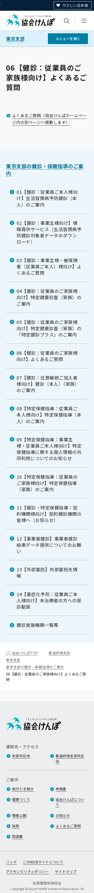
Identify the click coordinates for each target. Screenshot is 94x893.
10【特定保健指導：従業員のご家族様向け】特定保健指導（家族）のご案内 (47, 482)
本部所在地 (21, 755)
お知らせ (63, 815)
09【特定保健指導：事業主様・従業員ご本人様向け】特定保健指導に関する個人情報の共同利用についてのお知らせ (49, 449)
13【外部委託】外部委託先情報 (47, 572)
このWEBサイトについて (43, 861)
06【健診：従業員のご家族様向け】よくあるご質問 (47, 355)
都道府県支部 (59, 652)
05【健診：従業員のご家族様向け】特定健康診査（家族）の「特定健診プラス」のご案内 (49, 328)
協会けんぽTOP (25, 652)
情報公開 (19, 815)
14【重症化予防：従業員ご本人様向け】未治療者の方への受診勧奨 (49, 600)
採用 (15, 825)
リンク (11, 861)
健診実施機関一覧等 (37, 625)
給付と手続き (23, 788)
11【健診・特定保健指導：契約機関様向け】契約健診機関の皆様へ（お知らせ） (49, 513)
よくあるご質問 (68, 825)
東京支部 (15, 39)
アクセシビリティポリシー (27, 871)
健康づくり (21, 799)
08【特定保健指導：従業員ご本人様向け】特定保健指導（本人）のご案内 (49, 414)
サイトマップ (66, 871)
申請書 (61, 788)
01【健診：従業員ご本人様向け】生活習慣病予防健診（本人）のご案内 (47, 198)
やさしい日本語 (75, 5)
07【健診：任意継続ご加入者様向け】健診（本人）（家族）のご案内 (48, 383)
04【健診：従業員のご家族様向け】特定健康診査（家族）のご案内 (49, 297)
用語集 (17, 836)
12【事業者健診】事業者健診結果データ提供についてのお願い (49, 544)
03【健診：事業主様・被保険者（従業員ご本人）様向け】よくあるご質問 (49, 266)
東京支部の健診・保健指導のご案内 (44, 169)
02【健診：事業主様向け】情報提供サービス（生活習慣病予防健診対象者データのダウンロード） (49, 232)
